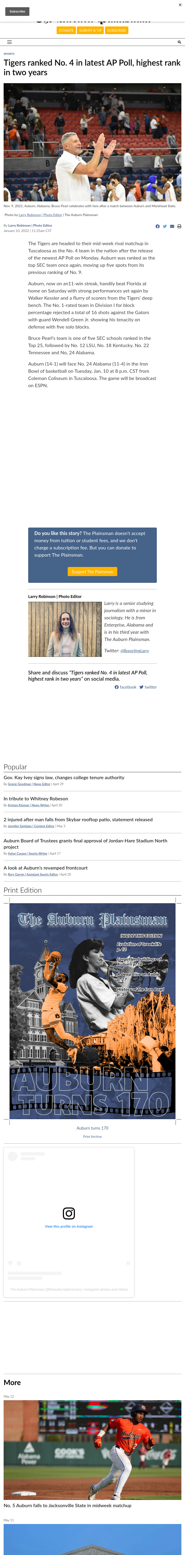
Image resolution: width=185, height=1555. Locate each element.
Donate (66, 30)
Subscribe (116, 30)
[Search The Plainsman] (179, 42)
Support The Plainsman (92, 571)
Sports (9, 54)
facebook (125, 687)
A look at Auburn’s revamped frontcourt (46, 868)
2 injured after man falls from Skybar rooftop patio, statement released (78, 819)
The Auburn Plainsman (27, 1289)
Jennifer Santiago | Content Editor (31, 826)
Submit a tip (90, 30)
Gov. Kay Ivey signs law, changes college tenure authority (64, 777)
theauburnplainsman (65, 1289)
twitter (148, 687)
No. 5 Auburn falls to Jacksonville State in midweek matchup (68, 1505)
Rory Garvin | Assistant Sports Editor (33, 874)
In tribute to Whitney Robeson (36, 798)
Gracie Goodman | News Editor (29, 784)
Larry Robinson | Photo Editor (40, 215)
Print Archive (92, 1136)
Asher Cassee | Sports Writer (27, 853)
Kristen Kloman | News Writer (29, 805)
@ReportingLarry (137, 650)
